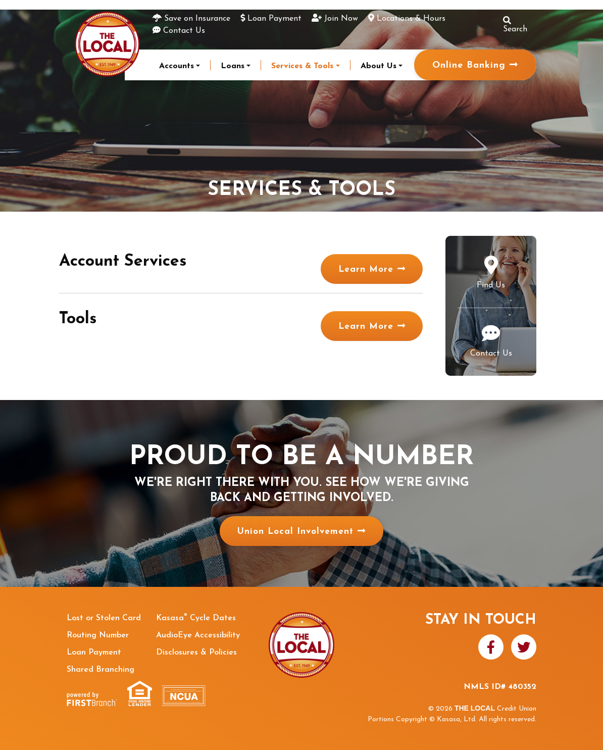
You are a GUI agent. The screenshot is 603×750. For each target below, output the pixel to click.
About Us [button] (378, 66)
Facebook (491, 647)
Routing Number (98, 635)
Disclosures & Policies (196, 652)
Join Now (341, 19)
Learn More (371, 268)
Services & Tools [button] (302, 66)
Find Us (491, 285)
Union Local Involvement (295, 531)
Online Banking (469, 65)
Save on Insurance (197, 19)
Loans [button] (232, 66)
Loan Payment (274, 19)
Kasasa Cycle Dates (196, 618)
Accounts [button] (176, 66)
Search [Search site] (515, 24)
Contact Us (184, 31)
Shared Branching (100, 670)
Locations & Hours (411, 19)
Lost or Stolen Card (104, 618)
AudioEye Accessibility (198, 635)
